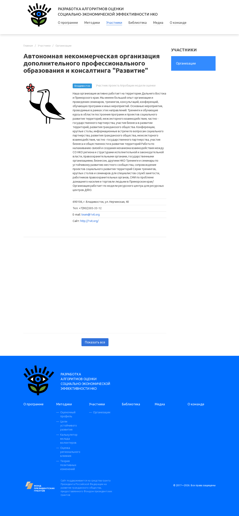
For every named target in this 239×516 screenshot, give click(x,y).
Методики (92, 22)
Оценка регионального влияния (70, 451)
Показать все (95, 342)
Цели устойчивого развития (68, 425)
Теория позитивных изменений (68, 465)
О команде (178, 22)
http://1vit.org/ (89, 221)
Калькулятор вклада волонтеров (68, 438)
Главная (28, 45)
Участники (114, 22)
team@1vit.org (90, 214)
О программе (68, 22)
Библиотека (138, 22)
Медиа (158, 22)
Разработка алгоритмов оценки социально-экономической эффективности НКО (85, 381)
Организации (63, 45)
